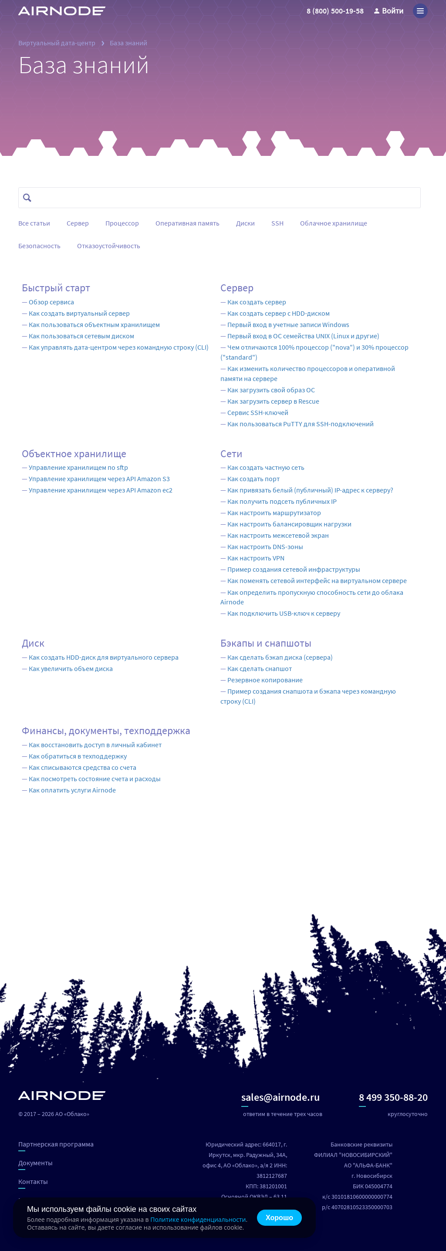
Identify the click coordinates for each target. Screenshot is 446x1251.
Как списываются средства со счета (82, 767)
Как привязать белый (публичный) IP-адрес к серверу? (310, 490)
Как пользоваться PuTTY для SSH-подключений (300, 423)
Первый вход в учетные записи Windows (288, 324)
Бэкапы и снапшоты (265, 643)
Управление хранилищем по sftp (78, 467)
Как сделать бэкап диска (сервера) (280, 657)
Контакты (33, 1183)
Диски (245, 223)
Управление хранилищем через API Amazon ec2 (100, 490)
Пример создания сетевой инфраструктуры (293, 569)
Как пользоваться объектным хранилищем (94, 324)
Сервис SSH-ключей (257, 412)
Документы (35, 1164)
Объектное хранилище (74, 453)
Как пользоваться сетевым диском (81, 335)
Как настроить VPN (255, 557)
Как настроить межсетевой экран (278, 535)
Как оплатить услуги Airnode (72, 790)
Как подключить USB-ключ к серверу (283, 613)
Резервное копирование (265, 679)
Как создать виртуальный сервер (79, 313)
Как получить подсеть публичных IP (282, 501)
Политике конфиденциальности (198, 1219)
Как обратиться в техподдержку (78, 756)
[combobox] (223, 197)
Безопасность (39, 245)
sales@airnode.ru (280, 1098)
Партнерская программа (56, 1145)
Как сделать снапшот (259, 668)
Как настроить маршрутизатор (274, 512)
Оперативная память (187, 223)
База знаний (128, 42)
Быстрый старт (56, 287)
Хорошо (279, 1217)
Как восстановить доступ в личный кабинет (95, 744)
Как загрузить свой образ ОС (271, 389)
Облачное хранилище (333, 223)
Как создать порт (253, 478)
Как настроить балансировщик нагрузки (289, 523)
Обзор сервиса (51, 301)
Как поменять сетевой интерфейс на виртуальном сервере (317, 580)
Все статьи (34, 223)
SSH (277, 223)
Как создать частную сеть (265, 467)
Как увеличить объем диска (71, 668)
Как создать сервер (256, 301)
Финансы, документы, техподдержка (106, 730)
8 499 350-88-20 (393, 1098)
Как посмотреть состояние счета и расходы (95, 778)
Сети (231, 453)
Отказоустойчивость (108, 245)
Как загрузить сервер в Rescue (273, 401)
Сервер (78, 223)
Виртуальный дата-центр (56, 42)
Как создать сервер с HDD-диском (278, 313)
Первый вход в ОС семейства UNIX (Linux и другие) (303, 335)
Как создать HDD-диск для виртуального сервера (104, 657)
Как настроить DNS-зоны (265, 546)
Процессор (122, 223)
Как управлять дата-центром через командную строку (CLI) (119, 347)
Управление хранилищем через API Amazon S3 (99, 478)
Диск (33, 643)
